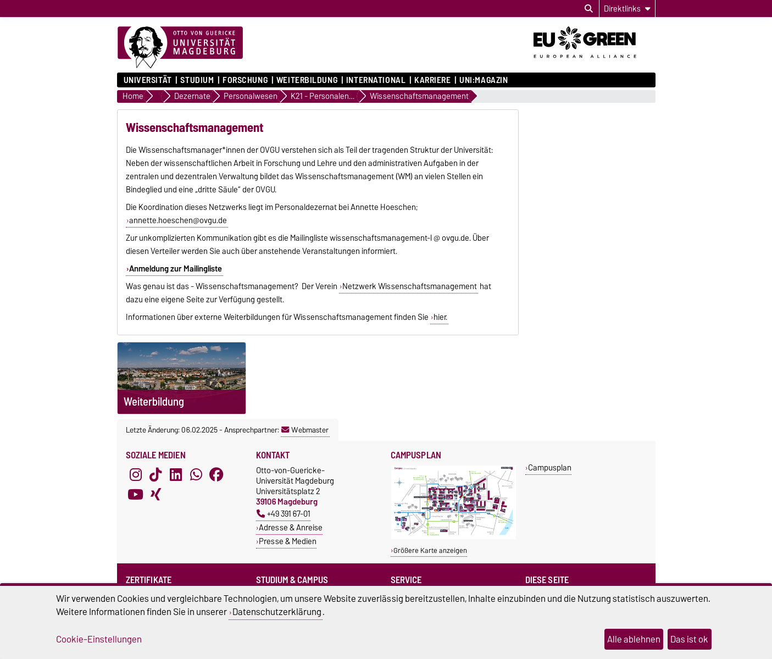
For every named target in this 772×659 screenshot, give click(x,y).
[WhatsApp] (196, 475)
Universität (148, 80)
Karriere (432, 80)
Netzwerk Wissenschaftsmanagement (409, 286)
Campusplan (549, 467)
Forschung (245, 80)
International (376, 80)
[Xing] (155, 495)
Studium (197, 80)
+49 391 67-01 (283, 513)
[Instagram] (136, 475)
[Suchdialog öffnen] (588, 8)
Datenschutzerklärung (276, 611)
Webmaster (305, 429)
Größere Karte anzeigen (430, 550)
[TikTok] (155, 475)
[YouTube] (136, 495)
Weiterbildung (306, 80)
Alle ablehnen (633, 639)
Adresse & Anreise (291, 527)
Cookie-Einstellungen (99, 639)
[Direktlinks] (627, 8)
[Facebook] (216, 475)
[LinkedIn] (176, 475)
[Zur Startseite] (180, 48)
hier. (440, 317)
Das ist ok (689, 639)
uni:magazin (483, 80)
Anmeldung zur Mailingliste (175, 268)
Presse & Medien (287, 541)
